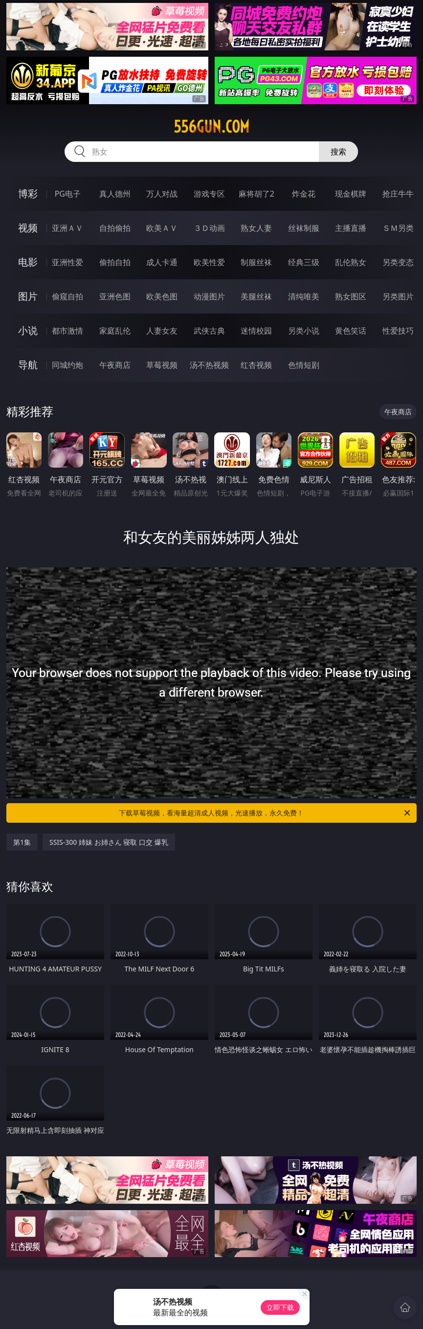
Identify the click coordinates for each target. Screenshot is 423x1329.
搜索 (338, 151)
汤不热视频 (209, 365)
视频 (28, 227)
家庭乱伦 (115, 330)
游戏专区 (209, 193)
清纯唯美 (303, 296)
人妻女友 (162, 330)
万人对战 (162, 193)
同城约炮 (67, 365)
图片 (28, 296)
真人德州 (115, 193)
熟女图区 (350, 296)
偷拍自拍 (115, 262)
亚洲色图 (115, 296)
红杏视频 (256, 365)
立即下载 (280, 1307)
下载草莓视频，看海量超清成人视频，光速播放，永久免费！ (265, 813)
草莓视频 (162, 365)
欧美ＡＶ (162, 228)
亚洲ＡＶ (67, 228)
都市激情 (67, 330)
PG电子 (68, 193)
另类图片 (398, 296)
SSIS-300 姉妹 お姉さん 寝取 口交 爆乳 (108, 842)
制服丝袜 (256, 262)
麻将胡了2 (256, 193)
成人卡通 (162, 262)
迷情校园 (256, 330)
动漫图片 (209, 296)
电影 (28, 262)
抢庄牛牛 (398, 193)
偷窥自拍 (67, 296)
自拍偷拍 (115, 228)
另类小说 (303, 330)
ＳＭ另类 (398, 228)
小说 (28, 330)
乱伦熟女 (350, 262)
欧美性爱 (209, 262)
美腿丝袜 (256, 296)
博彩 (28, 193)
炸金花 (303, 193)
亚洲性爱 (67, 262)
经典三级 (303, 262)
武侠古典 (209, 330)
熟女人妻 (256, 228)
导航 (28, 364)
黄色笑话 (350, 330)
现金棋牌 (350, 193)
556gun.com (211, 126)
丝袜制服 (303, 228)
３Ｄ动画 (209, 228)
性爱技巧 (398, 330)
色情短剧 (303, 365)
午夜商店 (115, 365)
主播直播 (350, 228)
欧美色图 (162, 296)
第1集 (22, 842)
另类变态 (398, 262)
